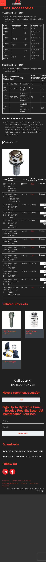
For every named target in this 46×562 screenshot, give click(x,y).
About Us (34, 483)
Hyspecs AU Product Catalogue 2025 (21, 457)
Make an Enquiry (42, 183)
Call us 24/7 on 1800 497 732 (23, 383)
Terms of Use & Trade (21, 481)
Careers (5, 486)
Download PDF (11, 142)
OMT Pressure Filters (10, 332)
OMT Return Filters (31, 332)
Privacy (24, 483)
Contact (5, 481)
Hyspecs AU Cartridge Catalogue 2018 (22, 451)
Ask (21, 400)
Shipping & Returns (10, 483)
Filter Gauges (10, 362)
